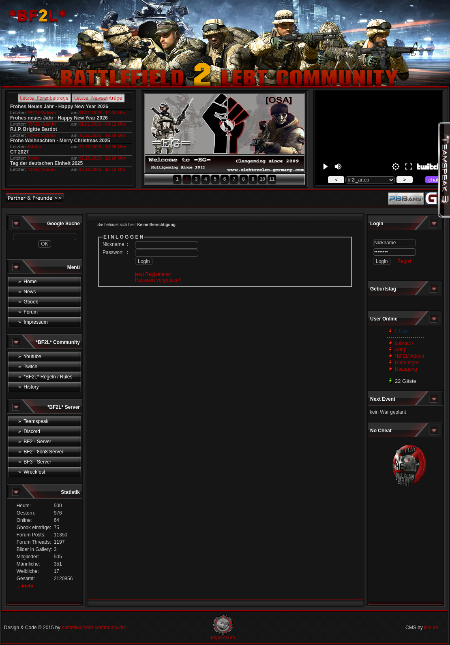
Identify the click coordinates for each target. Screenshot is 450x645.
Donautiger (407, 362)
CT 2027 (19, 152)
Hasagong (406, 369)
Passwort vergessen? (158, 280)
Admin (34, 146)
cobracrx (404, 343)
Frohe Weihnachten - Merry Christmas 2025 (60, 140)
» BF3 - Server (34, 462)
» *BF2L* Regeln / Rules (45, 377)
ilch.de (431, 627)
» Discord (29, 431)
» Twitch (27, 366)
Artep (33, 158)
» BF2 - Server (34, 441)
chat (434, 180)
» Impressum (33, 322)
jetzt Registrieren (153, 274)
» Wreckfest (31, 472)
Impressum (223, 638)
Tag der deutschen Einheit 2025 (46, 163)
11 (271, 179)
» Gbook (28, 302)
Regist (404, 261)
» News (27, 292)
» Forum (28, 312)
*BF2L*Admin (42, 112)
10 (262, 179)
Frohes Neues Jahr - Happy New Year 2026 (59, 106)
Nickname (113, 244)
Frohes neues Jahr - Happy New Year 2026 (59, 118)
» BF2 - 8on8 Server (40, 452)
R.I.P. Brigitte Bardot (33, 129)
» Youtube (29, 356)
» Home (27, 281)
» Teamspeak (33, 421)
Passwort (112, 252)
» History (28, 387)
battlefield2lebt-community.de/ (94, 627)
